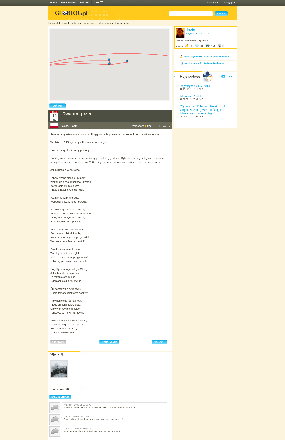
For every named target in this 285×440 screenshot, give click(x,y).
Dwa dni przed (122, 23)
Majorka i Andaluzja (193, 96)
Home (53, 2)
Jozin (64, 23)
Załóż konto (212, 2)
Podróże (84, 2)
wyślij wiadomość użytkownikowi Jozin (204, 63)
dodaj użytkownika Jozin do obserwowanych (206, 56)
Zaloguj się (229, 2)
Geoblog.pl (53, 23)
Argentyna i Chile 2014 (195, 86)
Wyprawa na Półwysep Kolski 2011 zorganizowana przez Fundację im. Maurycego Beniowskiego (202, 109)
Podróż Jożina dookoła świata (97, 23)
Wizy (96, 2)
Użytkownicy (68, 2)
